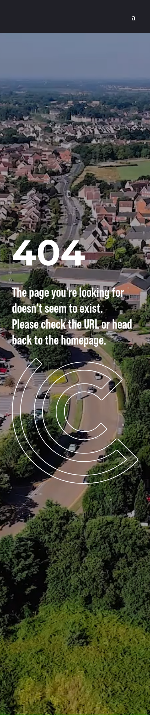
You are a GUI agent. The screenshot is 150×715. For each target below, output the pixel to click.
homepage (82, 339)
